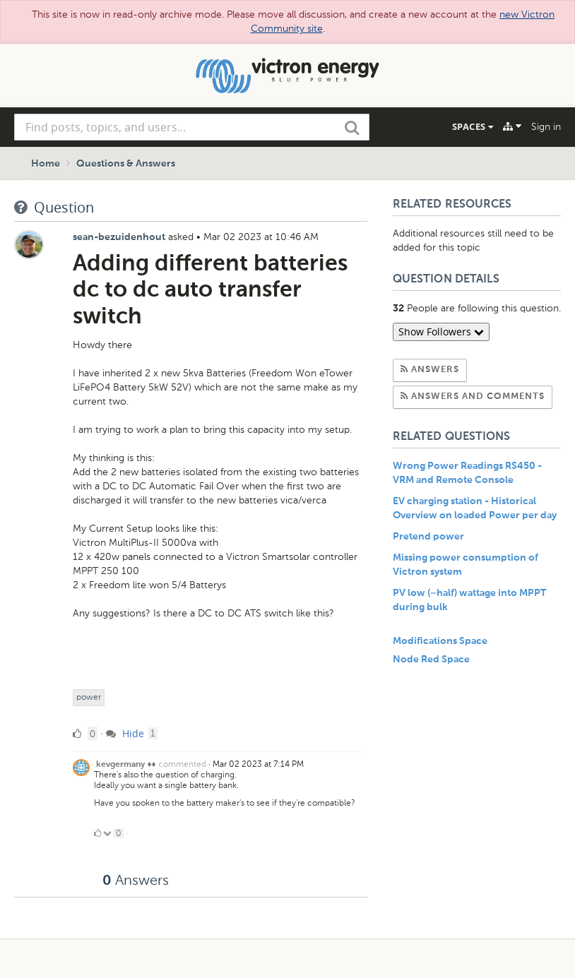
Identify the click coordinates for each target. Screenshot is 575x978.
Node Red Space (431, 659)
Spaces (472, 126)
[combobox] (191, 127)
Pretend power (428, 537)
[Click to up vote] (97, 833)
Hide (125, 733)
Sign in (546, 127)
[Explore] (512, 126)
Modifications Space (440, 641)
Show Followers (441, 331)
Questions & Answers (125, 164)
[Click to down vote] (108, 833)
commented (182, 764)
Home (45, 164)
